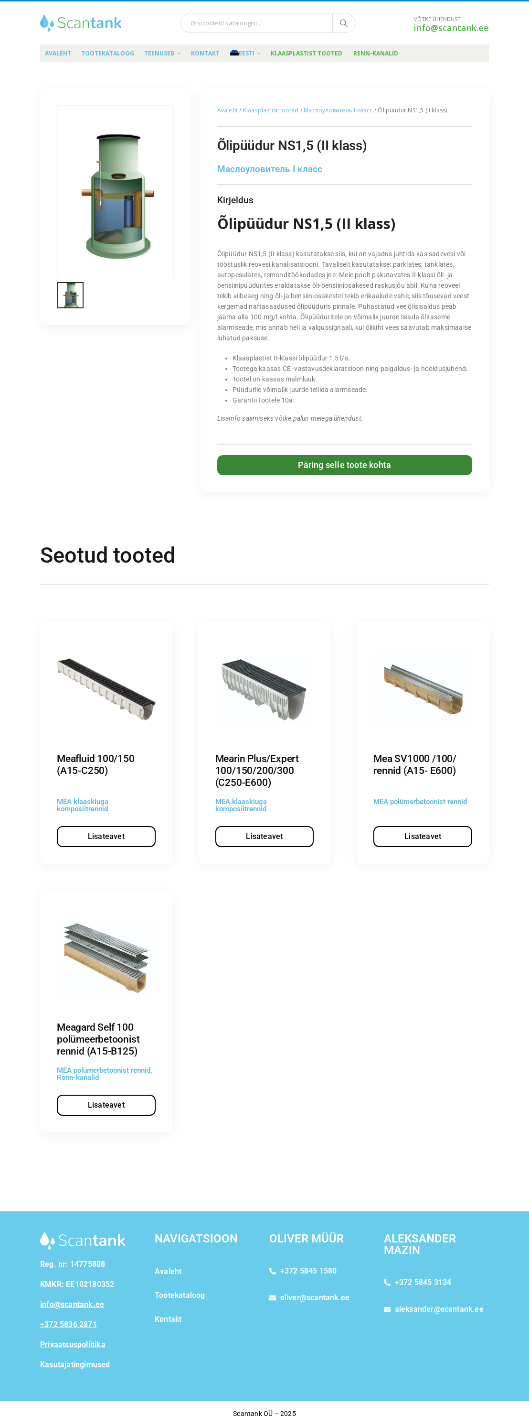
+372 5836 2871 (68, 1324)
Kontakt (205, 53)
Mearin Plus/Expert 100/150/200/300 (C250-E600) (257, 770)
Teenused (159, 53)
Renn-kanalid (375, 53)
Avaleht (58, 53)
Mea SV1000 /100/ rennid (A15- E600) (414, 764)
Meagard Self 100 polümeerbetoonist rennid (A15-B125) (98, 1039)
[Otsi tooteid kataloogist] (344, 23)
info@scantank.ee (451, 27)
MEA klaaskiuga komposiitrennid (82, 805)
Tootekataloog (107, 53)
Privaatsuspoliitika (73, 1344)
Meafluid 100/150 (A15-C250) (96, 764)
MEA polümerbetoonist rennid (420, 801)
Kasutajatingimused (75, 1364)
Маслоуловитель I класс (338, 110)
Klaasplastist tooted (306, 53)
